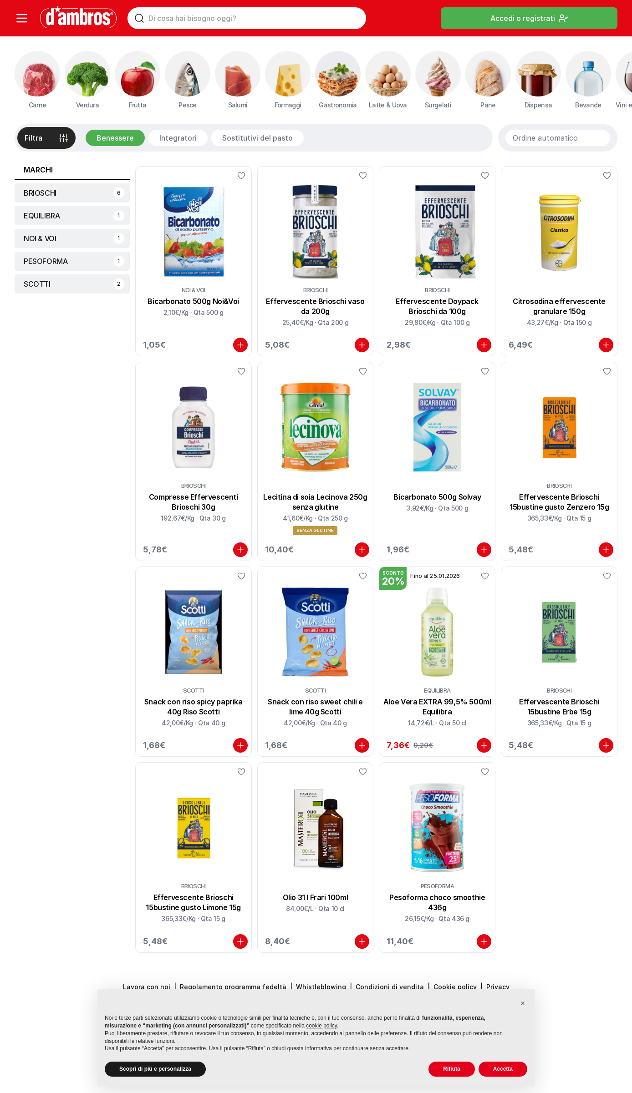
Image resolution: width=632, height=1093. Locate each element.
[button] (522, 1003)
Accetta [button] (503, 1069)
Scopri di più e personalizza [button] (155, 1069)
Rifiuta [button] (451, 1069)
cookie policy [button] (321, 1025)
